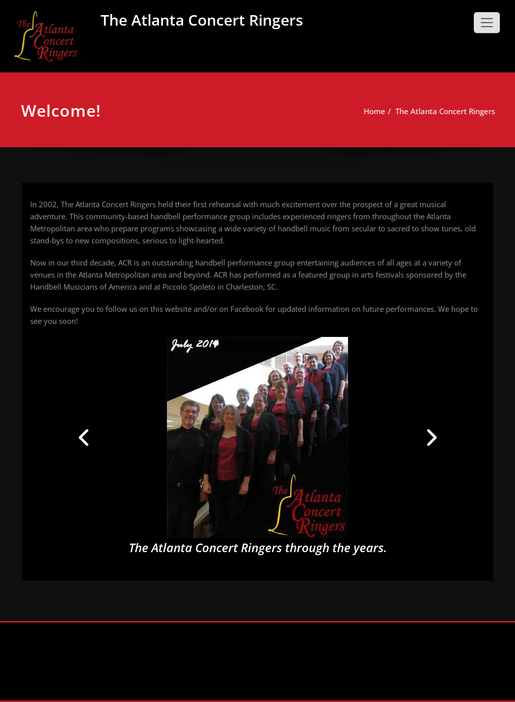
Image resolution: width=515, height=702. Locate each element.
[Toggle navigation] (487, 22)
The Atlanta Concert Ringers (202, 20)
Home (377, 111)
